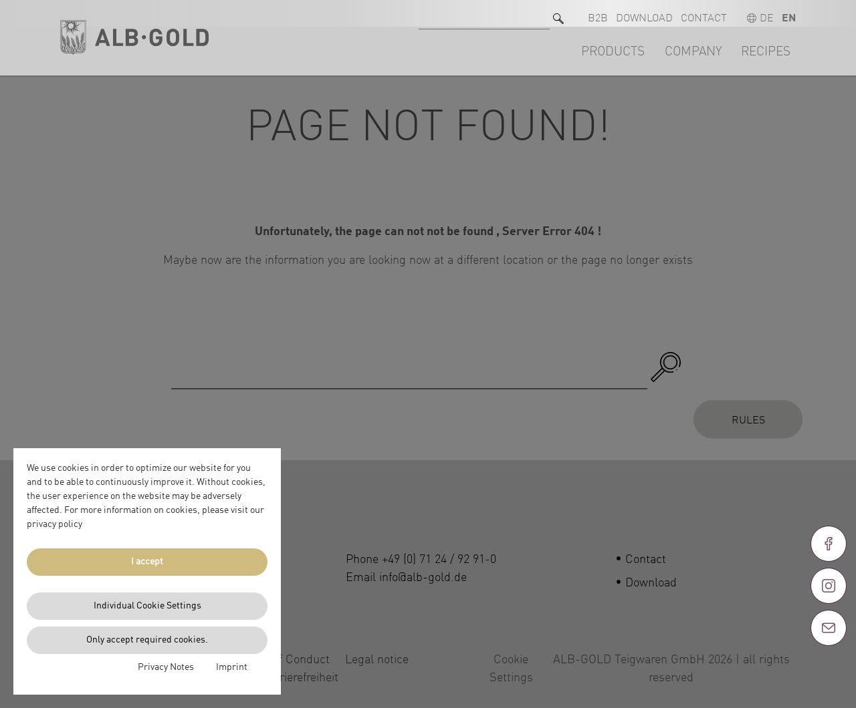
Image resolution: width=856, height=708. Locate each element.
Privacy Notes (166, 667)
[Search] (558, 13)
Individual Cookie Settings (147, 605)
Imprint (231, 667)
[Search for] (484, 13)
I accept (147, 561)
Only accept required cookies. (147, 640)
